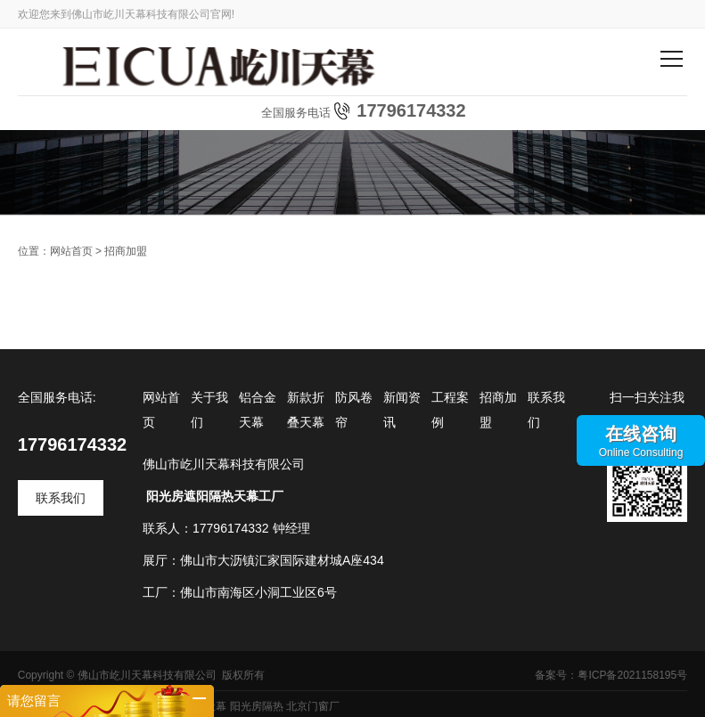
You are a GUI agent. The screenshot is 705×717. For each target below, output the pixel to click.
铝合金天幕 (257, 409)
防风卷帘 (354, 409)
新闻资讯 (402, 409)
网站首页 (71, 251)
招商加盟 (125, 251)
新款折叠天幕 (305, 409)
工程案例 (450, 409)
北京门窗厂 (313, 706)
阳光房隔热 (256, 706)
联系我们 (61, 498)
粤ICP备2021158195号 (632, 675)
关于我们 (209, 409)
